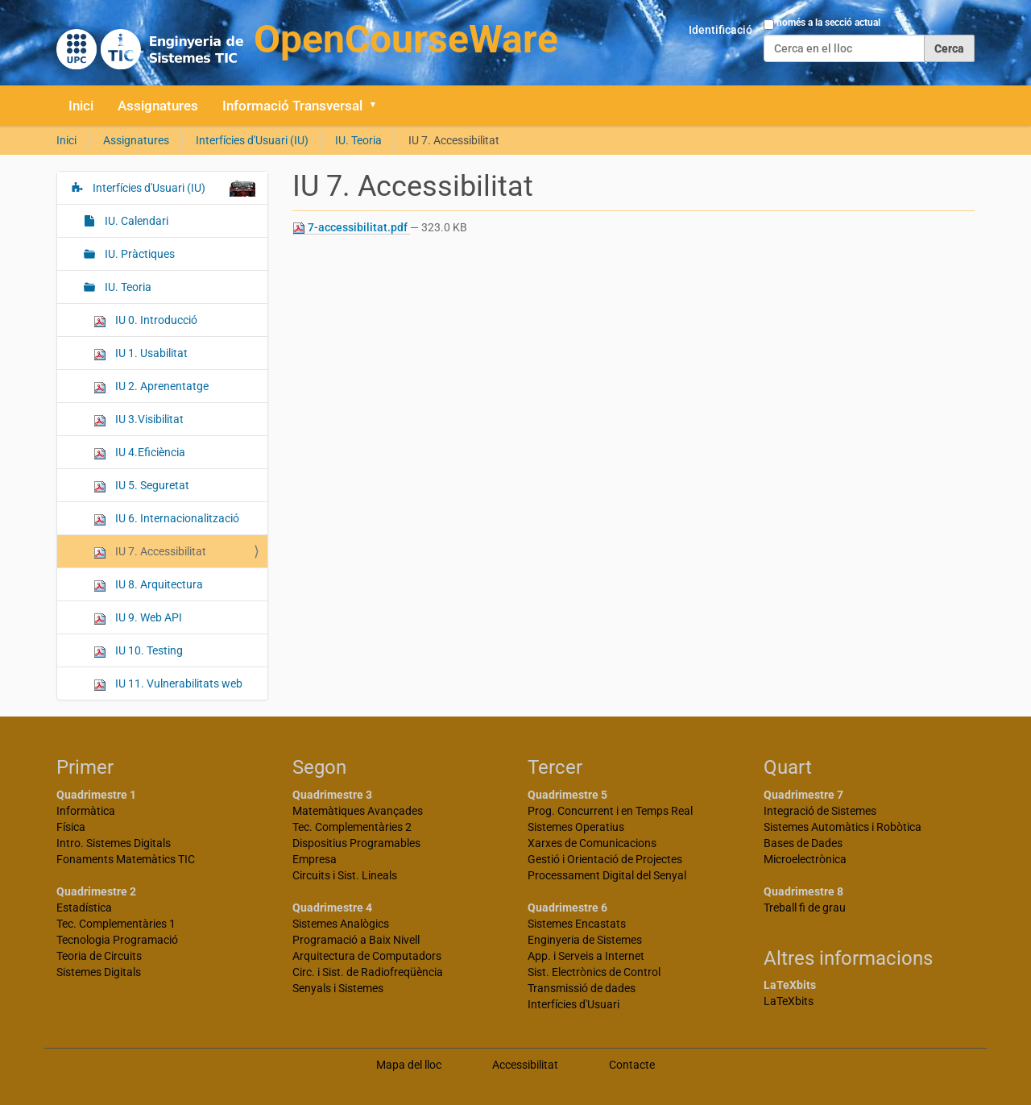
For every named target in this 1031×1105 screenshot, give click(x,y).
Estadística (84, 907)
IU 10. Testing (138, 651)
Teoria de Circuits (99, 955)
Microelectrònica (805, 859)
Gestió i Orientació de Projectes (605, 859)
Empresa (314, 859)
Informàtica (85, 810)
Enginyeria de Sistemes (585, 939)
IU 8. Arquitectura (148, 585)
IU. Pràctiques (138, 253)
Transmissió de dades (582, 988)
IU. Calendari (135, 220)
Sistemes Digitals (98, 972)
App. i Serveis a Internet (586, 955)
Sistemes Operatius (576, 826)
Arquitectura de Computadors (366, 955)
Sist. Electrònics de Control (594, 972)
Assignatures (158, 106)
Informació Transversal (292, 106)
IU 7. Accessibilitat (149, 552)
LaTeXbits (789, 1001)
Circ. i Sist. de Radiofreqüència (367, 972)
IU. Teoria (358, 140)
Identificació (720, 29)
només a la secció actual (828, 22)
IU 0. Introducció (145, 320)
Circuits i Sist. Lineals (344, 875)
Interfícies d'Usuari (573, 1004)
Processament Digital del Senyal (607, 875)
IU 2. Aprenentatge (151, 386)
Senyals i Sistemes (337, 988)
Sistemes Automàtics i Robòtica (842, 826)
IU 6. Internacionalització (166, 518)
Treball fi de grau (805, 907)
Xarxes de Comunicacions (592, 843)
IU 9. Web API (137, 618)
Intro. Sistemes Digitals (113, 843)
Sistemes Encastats (577, 923)
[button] (378, 105)
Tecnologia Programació (117, 939)
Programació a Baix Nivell (356, 939)
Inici (80, 106)
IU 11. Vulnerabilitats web (167, 684)
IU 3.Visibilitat (138, 419)
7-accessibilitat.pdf (351, 228)
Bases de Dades (803, 843)
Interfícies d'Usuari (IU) (252, 140)
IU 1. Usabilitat (140, 353)
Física (70, 826)
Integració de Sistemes (820, 810)
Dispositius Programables (356, 843)
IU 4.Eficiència (139, 452)
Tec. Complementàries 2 (352, 826)
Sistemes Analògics (340, 923)
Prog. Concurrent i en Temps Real (610, 810)
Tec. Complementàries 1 (116, 923)
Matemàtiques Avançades (357, 810)
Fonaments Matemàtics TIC (125, 859)
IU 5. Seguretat (141, 485)
